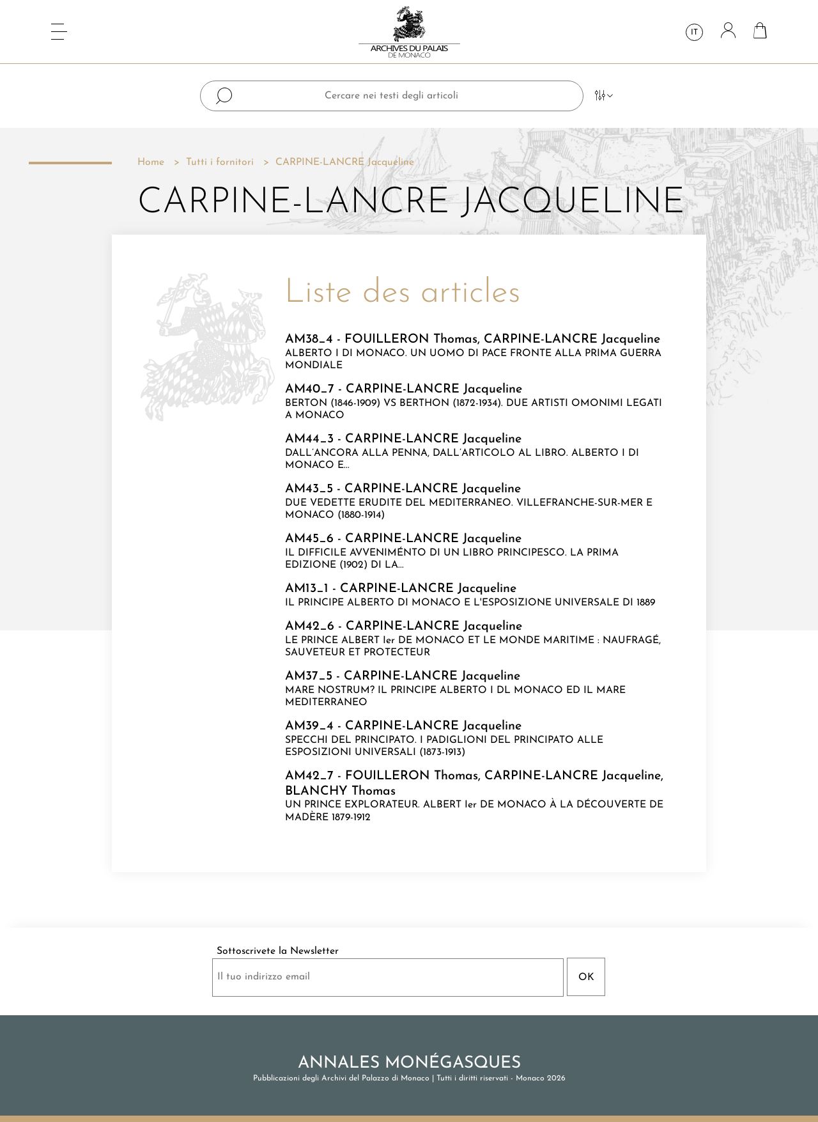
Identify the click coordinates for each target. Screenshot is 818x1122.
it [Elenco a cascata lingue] (694, 32)
